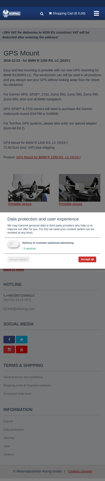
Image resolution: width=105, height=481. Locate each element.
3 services (28, 248)
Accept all (87, 259)
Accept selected (18, 259)
